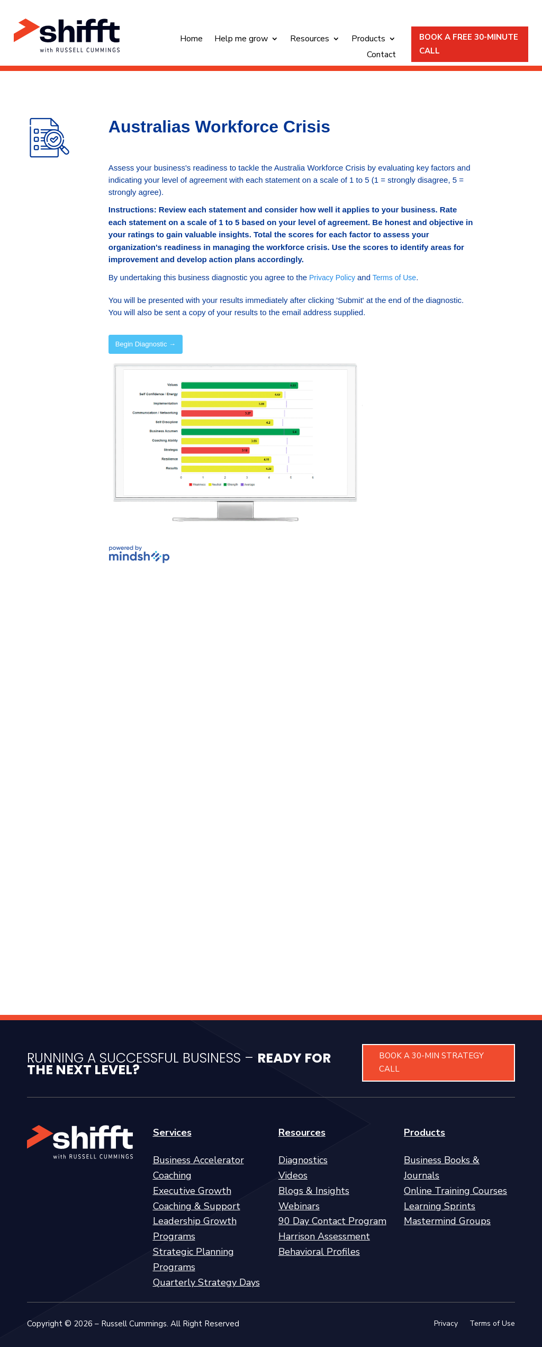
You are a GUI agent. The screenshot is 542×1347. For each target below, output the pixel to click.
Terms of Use (492, 1324)
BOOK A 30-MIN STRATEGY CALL (431, 1062)
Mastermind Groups (447, 1221)
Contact (381, 55)
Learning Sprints (439, 1206)
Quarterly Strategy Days (206, 1282)
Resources (309, 39)
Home (191, 39)
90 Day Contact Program (332, 1221)
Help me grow (241, 39)
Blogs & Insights (313, 1190)
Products (368, 39)
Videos (293, 1175)
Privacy (446, 1324)
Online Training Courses (455, 1190)
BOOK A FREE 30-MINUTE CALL (468, 44)
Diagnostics (303, 1160)
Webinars (299, 1206)
